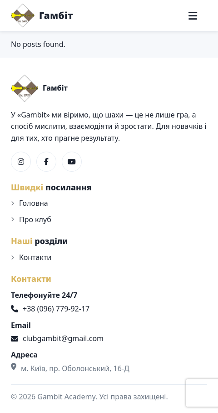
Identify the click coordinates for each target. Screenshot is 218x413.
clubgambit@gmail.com (57, 338)
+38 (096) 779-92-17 (50, 309)
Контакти (35, 257)
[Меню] (193, 15)
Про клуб (35, 219)
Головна (33, 203)
